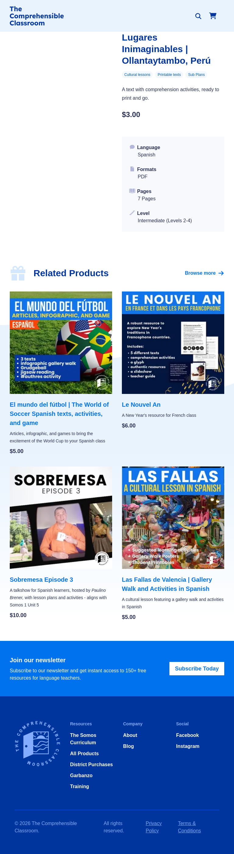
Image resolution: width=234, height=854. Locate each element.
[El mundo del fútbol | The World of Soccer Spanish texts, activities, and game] (61, 373)
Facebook (187, 735)
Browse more (204, 273)
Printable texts (169, 75)
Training (79, 786)
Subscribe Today (197, 669)
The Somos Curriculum (83, 739)
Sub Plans (196, 75)
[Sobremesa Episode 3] (61, 543)
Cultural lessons (137, 75)
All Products (84, 753)
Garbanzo (81, 775)
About (130, 735)
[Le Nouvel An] (173, 360)
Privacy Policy (153, 827)
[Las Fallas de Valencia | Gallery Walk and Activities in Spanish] (173, 543)
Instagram (187, 746)
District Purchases (91, 764)
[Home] (37, 16)
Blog (128, 746)
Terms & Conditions (189, 827)
